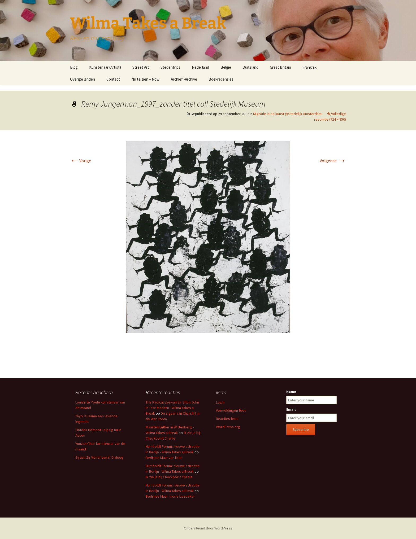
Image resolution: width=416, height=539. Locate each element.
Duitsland (250, 67)
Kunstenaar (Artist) (105, 67)
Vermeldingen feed (231, 410)
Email (291, 409)
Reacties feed (227, 418)
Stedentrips (170, 67)
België (225, 67)
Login (220, 402)
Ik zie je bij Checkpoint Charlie (169, 477)
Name (291, 391)
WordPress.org (228, 426)
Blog (74, 67)
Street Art (140, 67)
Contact (113, 79)
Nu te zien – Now (145, 79)
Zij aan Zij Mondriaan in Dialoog (99, 457)
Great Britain (280, 67)
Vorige (80, 160)
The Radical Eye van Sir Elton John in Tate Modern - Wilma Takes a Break (172, 408)
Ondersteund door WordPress (208, 528)
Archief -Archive (184, 79)
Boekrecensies (221, 79)
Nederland (200, 67)
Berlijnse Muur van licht (164, 457)
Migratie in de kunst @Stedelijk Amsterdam (287, 113)
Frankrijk (309, 67)
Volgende (333, 160)
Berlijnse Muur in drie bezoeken (171, 496)
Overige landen (82, 79)
